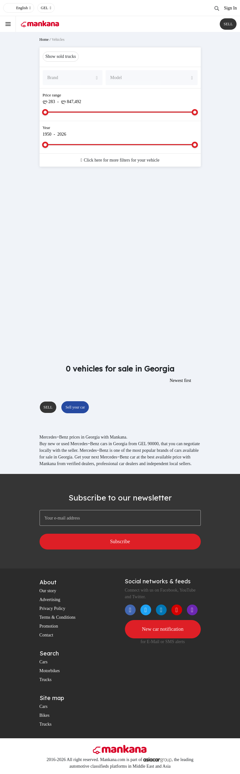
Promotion (49, 626)
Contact (46, 635)
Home (44, 39)
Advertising (50, 599)
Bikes (45, 715)
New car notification (163, 629)
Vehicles (58, 39)
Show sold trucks (61, 56)
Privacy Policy (52, 608)
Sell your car (75, 407)
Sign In (230, 8)
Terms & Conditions (58, 617)
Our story (48, 590)
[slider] (45, 112)
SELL (228, 24)
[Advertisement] (120, 222)
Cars (44, 662)
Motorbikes (50, 670)
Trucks (46, 679)
